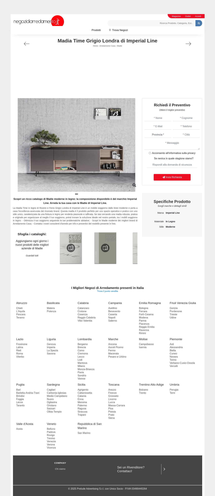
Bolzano (143, 389)
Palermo (82, 405)
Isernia (143, 347)
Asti (172, 344)
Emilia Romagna (150, 303)
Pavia (81, 372)
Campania (115, 303)
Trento (142, 393)
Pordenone (176, 311)
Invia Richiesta (172, 177)
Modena (143, 317)
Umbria (174, 384)
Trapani (82, 414)
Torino (173, 359)
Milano (81, 366)
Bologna (143, 308)
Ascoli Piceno (115, 347)
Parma (142, 320)
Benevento (114, 311)
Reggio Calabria (87, 317)
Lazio (19, 339)
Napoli (111, 317)
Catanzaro (83, 308)
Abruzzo (21, 303)
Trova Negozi (118, 30)
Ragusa (82, 408)
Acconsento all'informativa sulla (173, 153)
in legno (170, 221)
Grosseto (113, 396)
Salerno (112, 320)
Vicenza (51, 447)
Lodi (80, 359)
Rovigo (51, 435)
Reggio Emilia (146, 327)
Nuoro (50, 399)
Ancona (112, 344)
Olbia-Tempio (54, 411)
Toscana (113, 384)
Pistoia (112, 411)
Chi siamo (60, 468)
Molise (143, 339)
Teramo (20, 317)
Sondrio (82, 375)
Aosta (19, 429)
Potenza (51, 311)
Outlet (188, 16)
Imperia (51, 347)
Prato (111, 414)
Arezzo (112, 389)
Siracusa (82, 411)
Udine (173, 317)
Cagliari (51, 389)
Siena (111, 418)
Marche (113, 339)
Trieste (173, 314)
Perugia (174, 389)
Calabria (83, 303)
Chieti (19, 308)
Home (95, 46)
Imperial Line (173, 213)
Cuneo (173, 353)
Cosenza (82, 314)
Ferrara (143, 311)
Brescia (82, 347)
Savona (51, 353)
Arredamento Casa (107, 46)
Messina (82, 402)
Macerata (113, 353)
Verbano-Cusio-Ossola (182, 363)
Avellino (112, 308)
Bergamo (83, 344)
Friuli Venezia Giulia (183, 303)
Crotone (82, 311)
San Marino (84, 433)
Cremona (83, 353)
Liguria (51, 339)
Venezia (51, 441)
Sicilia (81, 384)
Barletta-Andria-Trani (27, 393)
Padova (51, 432)
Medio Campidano (57, 396)
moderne (170, 227)
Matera (51, 308)
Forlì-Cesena (146, 314)
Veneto (51, 424)
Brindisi (20, 396)
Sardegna (53, 384)
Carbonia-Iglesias (56, 393)
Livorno (112, 399)
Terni (172, 393)
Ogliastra (52, 402)
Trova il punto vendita (107, 291)
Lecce (19, 402)
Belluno (51, 429)
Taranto (20, 405)
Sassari (51, 408)
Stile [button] (161, 227)
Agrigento (83, 389)
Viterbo (20, 356)
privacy (191, 153)
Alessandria (176, 347)
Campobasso (146, 344)
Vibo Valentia (85, 320)
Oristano (51, 405)
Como (81, 350)
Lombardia (85, 339)
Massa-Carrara (116, 405)
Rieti (18, 350)
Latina (19, 347)
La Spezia (52, 350)
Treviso (51, 438)
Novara (174, 356)
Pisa (110, 408)
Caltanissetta (85, 393)
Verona (51, 444)
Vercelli (174, 366)
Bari (18, 389)
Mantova (82, 363)
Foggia (20, 399)
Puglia (20, 384)
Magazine (176, 16)
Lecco (81, 356)
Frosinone (21, 344)
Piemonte (176, 339)
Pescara (20, 314)
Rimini (142, 333)
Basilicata (53, 303)
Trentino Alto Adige (151, 384)
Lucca (111, 402)
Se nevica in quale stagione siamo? (173, 158)
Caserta (112, 314)
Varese (81, 378)
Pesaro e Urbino (117, 356)
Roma (19, 353)
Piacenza (144, 323)
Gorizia (174, 308)
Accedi (198, 16)
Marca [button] (160, 213)
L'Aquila (20, 311)
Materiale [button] (159, 221)
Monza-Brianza (86, 369)
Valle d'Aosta (24, 424)
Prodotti (96, 30)
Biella (173, 350)
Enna (80, 399)
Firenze (112, 393)
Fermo (111, 350)
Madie (119, 46)
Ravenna (144, 330)
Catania (82, 396)
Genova (51, 344)
